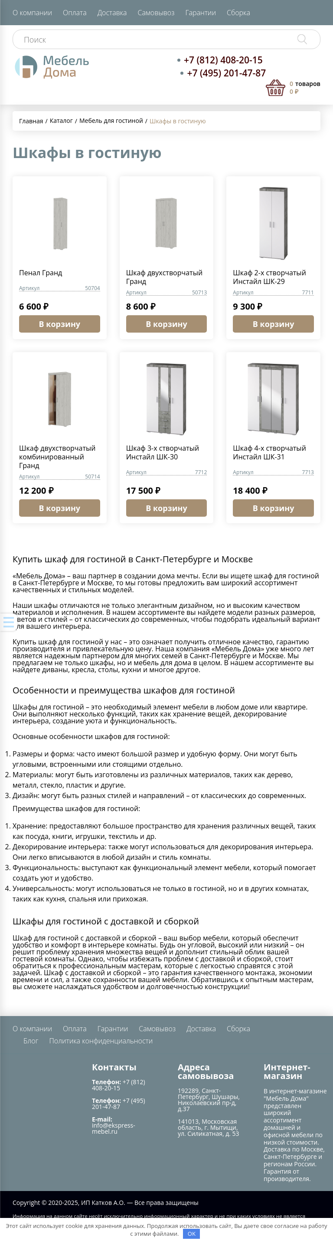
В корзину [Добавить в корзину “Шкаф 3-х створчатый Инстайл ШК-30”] (166, 508)
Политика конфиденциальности (101, 1041)
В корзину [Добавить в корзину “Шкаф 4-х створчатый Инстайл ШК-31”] (273, 508)
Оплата (75, 12)
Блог (30, 1041)
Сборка (238, 12)
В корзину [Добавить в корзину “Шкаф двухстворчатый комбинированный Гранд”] (60, 508)
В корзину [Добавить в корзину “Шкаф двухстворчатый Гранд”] (166, 324)
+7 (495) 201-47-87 (226, 73)
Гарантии (200, 12)
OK (192, 1233)
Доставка (112, 12)
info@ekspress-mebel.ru (113, 1128)
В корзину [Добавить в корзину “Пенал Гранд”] (60, 324)
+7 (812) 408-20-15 (223, 60)
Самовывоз (156, 12)
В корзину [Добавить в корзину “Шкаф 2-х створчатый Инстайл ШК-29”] (273, 324)
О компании (32, 12)
